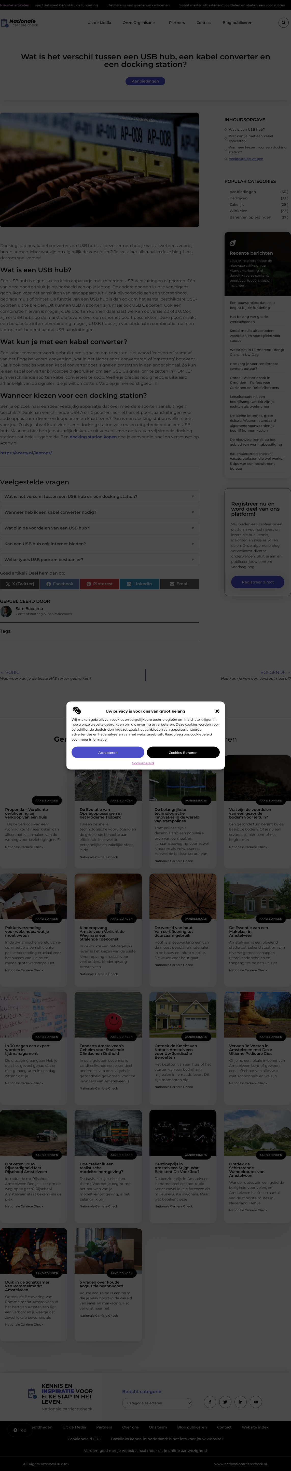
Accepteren (108, 752)
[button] (217, 711)
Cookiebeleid (143, 763)
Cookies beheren (183, 752)
